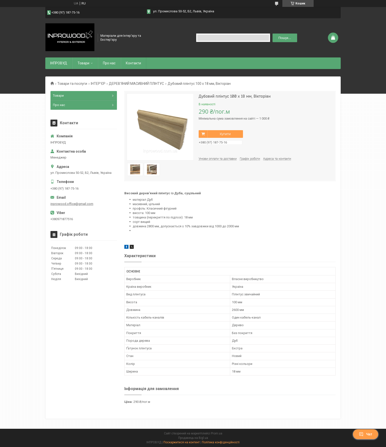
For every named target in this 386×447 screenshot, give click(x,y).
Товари (83, 63)
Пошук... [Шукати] (284, 38)
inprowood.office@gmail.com (71, 204)
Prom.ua (216, 433)
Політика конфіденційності (221, 442)
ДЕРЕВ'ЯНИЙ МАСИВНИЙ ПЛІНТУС (136, 84)
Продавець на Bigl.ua (193, 438)
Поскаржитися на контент (181, 442)
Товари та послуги (72, 84)
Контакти (133, 63)
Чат (365, 434)
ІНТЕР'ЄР (98, 84)
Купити (225, 134)
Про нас (109, 63)
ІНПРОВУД (58, 63)
